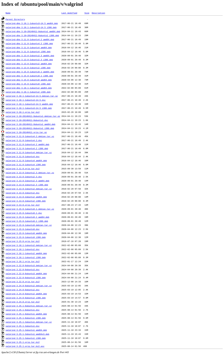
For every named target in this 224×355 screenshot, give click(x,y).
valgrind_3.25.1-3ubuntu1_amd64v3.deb (27, 334)
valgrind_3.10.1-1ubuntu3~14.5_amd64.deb (29, 104)
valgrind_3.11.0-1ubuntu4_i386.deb (26, 164)
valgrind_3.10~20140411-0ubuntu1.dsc (27, 120)
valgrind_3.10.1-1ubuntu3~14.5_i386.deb (29, 108)
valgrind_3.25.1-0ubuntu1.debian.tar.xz (29, 305)
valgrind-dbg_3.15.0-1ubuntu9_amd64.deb (29, 79)
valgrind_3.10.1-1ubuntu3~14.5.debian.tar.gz (32, 96)
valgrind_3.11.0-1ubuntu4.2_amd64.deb (27, 144)
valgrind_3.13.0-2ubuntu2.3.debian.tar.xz (30, 172)
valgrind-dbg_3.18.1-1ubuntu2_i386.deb (28, 91)
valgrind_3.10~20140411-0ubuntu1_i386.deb (30, 128)
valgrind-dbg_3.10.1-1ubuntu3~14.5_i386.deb (31, 27)
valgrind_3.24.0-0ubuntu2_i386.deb (26, 297)
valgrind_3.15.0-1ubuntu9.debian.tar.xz (29, 225)
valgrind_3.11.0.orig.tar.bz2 (23, 168)
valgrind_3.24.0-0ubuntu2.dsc (23, 289)
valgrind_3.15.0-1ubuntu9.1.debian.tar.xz (30, 209)
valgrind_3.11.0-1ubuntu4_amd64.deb (26, 160)
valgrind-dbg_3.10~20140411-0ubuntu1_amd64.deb (33, 31)
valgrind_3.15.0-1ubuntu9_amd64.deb (26, 233)
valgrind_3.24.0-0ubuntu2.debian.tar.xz (29, 285)
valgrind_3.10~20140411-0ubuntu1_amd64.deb (30, 124)
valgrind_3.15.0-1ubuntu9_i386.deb (26, 237)
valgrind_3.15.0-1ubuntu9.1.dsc (24, 213)
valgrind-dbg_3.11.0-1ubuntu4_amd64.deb (29, 47)
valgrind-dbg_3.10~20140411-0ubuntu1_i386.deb (32, 35)
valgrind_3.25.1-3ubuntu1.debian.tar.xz (29, 322)
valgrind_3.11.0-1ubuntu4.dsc (23, 156)
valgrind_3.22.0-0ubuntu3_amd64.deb (26, 273)
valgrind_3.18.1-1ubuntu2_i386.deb (26, 257)
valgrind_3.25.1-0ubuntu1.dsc (23, 309)
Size (86, 12)
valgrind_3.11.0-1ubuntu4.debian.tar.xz (29, 152)
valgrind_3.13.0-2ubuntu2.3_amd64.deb (27, 180)
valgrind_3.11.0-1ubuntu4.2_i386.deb (27, 148)
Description (98, 12)
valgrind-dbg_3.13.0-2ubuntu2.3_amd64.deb (30, 55)
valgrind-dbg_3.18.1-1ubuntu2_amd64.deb (29, 87)
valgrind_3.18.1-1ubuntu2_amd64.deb (26, 253)
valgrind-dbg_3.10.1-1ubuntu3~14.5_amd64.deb (32, 23)
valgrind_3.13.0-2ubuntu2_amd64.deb (26, 196)
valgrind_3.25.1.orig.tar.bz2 (23, 342)
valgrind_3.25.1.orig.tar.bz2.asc (25, 346)
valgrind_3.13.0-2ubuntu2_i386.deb (26, 200)
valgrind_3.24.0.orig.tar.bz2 (23, 301)
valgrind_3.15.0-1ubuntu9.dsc (23, 229)
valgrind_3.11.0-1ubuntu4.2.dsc (24, 140)
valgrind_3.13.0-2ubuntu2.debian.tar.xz (29, 188)
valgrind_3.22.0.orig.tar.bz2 (23, 281)
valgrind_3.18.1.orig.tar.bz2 (23, 261)
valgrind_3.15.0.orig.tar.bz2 (23, 241)
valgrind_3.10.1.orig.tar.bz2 (23, 112)
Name (8, 12)
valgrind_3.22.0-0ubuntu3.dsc (23, 269)
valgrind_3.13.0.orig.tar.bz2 (23, 205)
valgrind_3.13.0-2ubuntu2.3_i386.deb (27, 184)
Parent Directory (15, 19)
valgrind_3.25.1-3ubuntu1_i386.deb (26, 338)
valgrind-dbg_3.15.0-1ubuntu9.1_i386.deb (29, 75)
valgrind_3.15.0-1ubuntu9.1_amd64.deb (27, 217)
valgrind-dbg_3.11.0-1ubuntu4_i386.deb (28, 51)
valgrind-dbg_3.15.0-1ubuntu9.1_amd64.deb (30, 71)
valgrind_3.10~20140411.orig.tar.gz (26, 132)
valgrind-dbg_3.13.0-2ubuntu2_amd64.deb (29, 63)
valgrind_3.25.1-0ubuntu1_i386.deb (26, 318)
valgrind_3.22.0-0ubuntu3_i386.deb (26, 277)
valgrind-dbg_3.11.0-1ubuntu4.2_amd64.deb (30, 39)
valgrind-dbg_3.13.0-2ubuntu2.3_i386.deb (29, 59)
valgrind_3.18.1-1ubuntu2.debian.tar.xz (29, 245)
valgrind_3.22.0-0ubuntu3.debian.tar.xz (29, 265)
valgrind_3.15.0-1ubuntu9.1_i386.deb (27, 221)
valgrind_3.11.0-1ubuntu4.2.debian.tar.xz (30, 136)
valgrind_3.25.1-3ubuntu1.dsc (23, 326)
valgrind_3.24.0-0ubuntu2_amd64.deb (26, 293)
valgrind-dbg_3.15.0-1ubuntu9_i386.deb (28, 83)
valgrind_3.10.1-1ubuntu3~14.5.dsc (26, 100)
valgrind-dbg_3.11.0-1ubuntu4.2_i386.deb (29, 43)
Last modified (69, 12)
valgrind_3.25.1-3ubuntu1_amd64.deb (26, 330)
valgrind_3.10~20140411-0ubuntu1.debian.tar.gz (33, 116)
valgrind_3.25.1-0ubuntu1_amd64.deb (26, 313)
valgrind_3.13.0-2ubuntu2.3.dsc (24, 176)
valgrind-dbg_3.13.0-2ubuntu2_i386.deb (28, 67)
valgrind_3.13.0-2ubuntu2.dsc (23, 192)
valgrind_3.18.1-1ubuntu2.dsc (23, 249)
